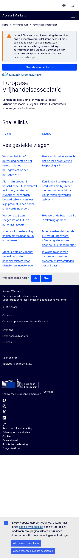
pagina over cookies (31, 526)
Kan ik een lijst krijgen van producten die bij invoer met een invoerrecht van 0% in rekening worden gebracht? (58, 190)
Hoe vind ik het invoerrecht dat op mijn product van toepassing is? (59, 161)
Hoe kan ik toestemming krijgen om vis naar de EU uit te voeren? (18, 236)
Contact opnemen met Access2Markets (25, 321)
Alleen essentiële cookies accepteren (33, 551)
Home (5, 24)
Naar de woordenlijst (38, 67)
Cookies (6, 436)
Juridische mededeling (15, 444)
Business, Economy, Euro (17, 363)
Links (8, 133)
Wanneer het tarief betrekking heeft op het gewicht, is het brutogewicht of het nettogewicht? (17, 165)
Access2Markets (12, 291)
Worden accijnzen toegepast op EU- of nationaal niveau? (15, 220)
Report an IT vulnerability (17, 428)
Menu (73, 16)
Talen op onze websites (16, 432)
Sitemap (7, 342)
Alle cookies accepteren (26, 543)
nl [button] (64, 5)
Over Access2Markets (15, 335)
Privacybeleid (10, 440)
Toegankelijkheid (11, 448)
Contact (48, 391)
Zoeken (72, 5)
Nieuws (46, 133)
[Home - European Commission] (24, 384)
